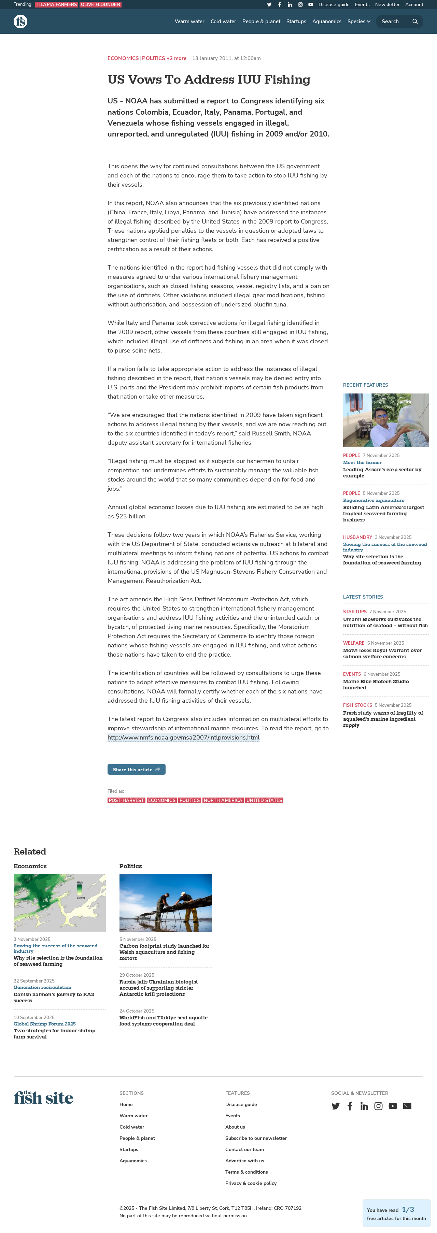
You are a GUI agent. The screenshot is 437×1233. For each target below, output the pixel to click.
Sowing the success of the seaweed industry (385, 547)
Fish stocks (357, 705)
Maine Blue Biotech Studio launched (376, 685)
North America (223, 800)
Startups (296, 21)
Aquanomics (326, 21)
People (351, 455)
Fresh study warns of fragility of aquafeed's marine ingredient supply (383, 719)
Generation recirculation (42, 987)
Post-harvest (126, 800)
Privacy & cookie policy (251, 1183)
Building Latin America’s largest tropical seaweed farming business (383, 514)
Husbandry (357, 537)
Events (362, 4)
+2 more (177, 58)
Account (414, 4)
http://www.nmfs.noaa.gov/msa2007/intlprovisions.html (183, 737)
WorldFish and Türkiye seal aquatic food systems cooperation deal (163, 1021)
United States (264, 800)
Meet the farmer (362, 462)
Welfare (354, 643)
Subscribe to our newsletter (256, 1138)
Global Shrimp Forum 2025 (45, 1024)
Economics (123, 58)
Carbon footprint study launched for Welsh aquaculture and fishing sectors (164, 952)
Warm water (190, 21)
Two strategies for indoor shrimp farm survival (54, 1034)
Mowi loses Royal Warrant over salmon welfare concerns (382, 654)
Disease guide (334, 4)
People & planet (261, 21)
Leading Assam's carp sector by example (382, 473)
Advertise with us (244, 1161)
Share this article (136, 769)
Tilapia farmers (57, 5)
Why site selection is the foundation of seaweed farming (382, 560)
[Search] (399, 21)
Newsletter (387, 4)
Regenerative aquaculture (374, 500)
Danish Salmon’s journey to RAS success (54, 998)
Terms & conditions (246, 1172)
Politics (153, 58)
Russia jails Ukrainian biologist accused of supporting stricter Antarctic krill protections (158, 988)
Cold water (223, 21)
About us (235, 1127)
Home (126, 1104)
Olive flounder (100, 5)
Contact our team (244, 1149)
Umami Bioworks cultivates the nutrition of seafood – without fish (385, 623)
